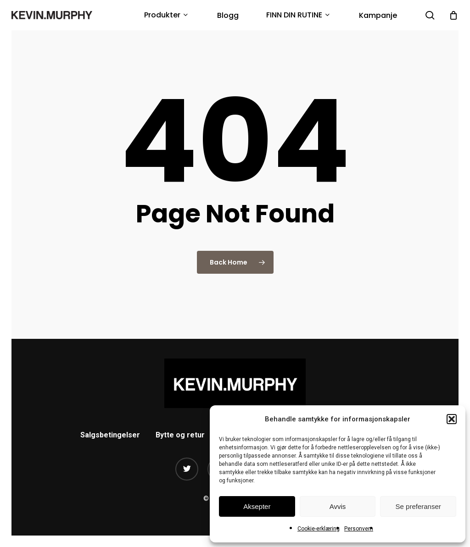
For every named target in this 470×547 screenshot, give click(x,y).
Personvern (358, 528)
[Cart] (453, 15)
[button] (451, 419)
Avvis (338, 506)
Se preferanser (418, 506)
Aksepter (256, 506)
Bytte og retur (180, 435)
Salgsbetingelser (110, 435)
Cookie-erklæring (318, 528)
